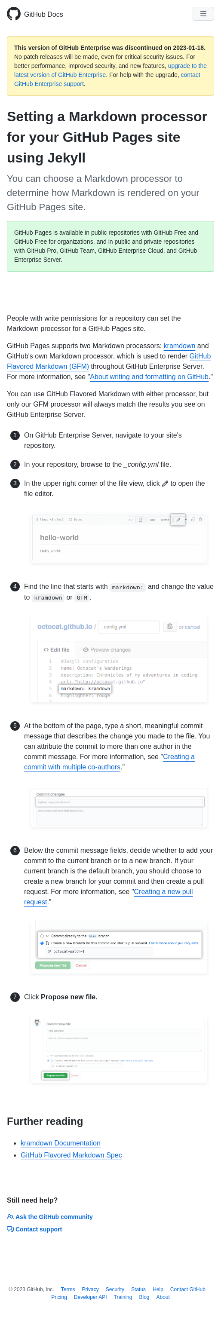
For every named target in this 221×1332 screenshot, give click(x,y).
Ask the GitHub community (50, 1216)
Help (158, 1289)
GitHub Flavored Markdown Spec (71, 1155)
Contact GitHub (188, 1289)
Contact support (34, 1229)
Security (115, 1289)
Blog (144, 1297)
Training (123, 1297)
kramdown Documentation (61, 1143)
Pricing (59, 1297)
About (163, 1297)
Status (138, 1289)
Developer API (90, 1297)
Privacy (90, 1289)
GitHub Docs (43, 14)
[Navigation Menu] (203, 14)
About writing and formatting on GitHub (149, 376)
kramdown (180, 345)
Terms (68, 1289)
